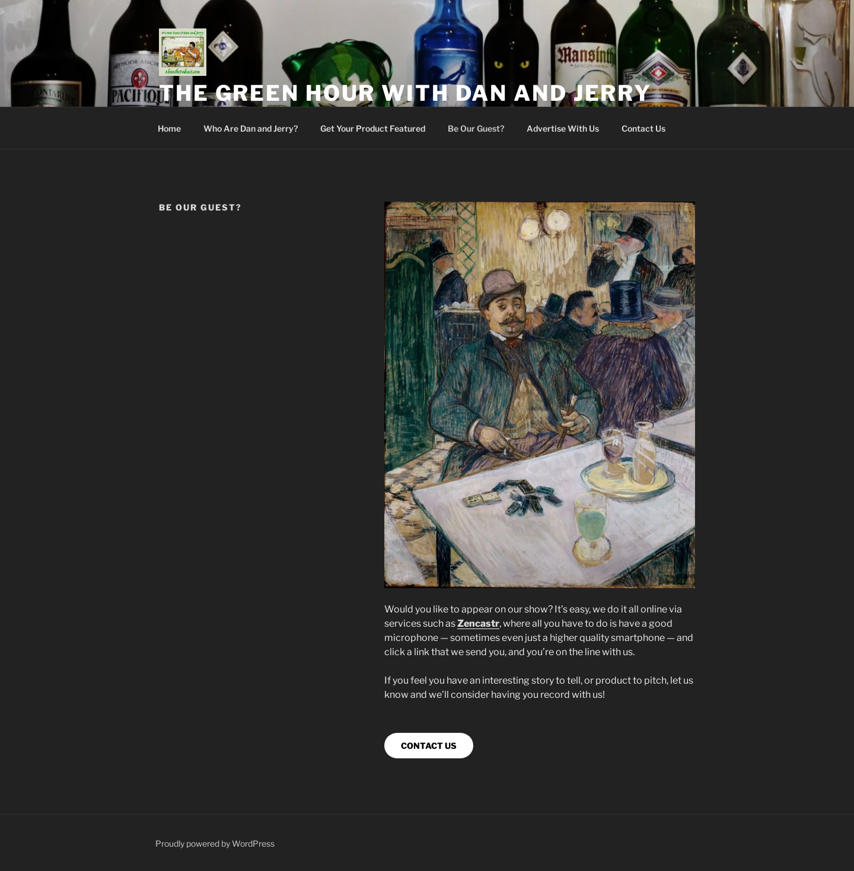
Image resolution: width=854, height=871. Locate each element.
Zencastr (478, 623)
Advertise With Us (563, 128)
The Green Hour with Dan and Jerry (405, 93)
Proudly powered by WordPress (215, 843)
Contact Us (643, 128)
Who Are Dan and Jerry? (250, 128)
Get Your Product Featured (372, 128)
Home (169, 128)
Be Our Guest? (476, 128)
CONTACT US (429, 746)
